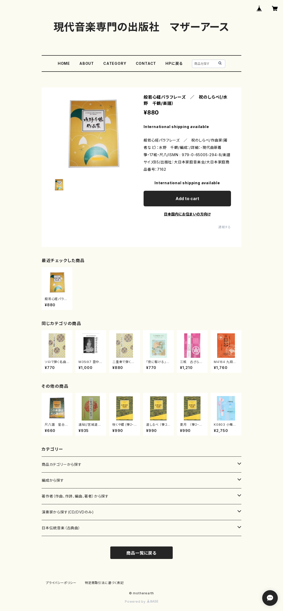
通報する (224, 227)
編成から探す (53, 480)
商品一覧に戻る (141, 553)
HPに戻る (174, 63)
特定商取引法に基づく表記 (104, 583)
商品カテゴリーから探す (62, 464)
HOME (64, 63)
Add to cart (187, 198)
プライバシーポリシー (61, 583)
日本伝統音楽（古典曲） (61, 528)
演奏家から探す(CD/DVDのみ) (68, 512)
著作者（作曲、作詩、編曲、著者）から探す (75, 496)
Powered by (141, 601)
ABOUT (86, 63)
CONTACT (146, 63)
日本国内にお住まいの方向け (187, 214)
